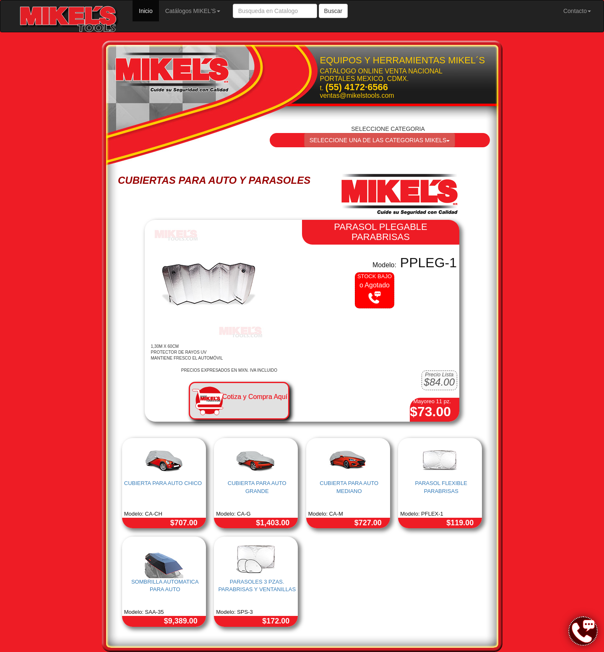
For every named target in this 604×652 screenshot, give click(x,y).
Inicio (149, 10)
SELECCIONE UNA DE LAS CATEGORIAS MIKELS (380, 140)
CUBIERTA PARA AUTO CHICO (163, 483)
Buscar (333, 11)
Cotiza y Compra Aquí (255, 396)
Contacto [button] (577, 11)
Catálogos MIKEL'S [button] (192, 11)
